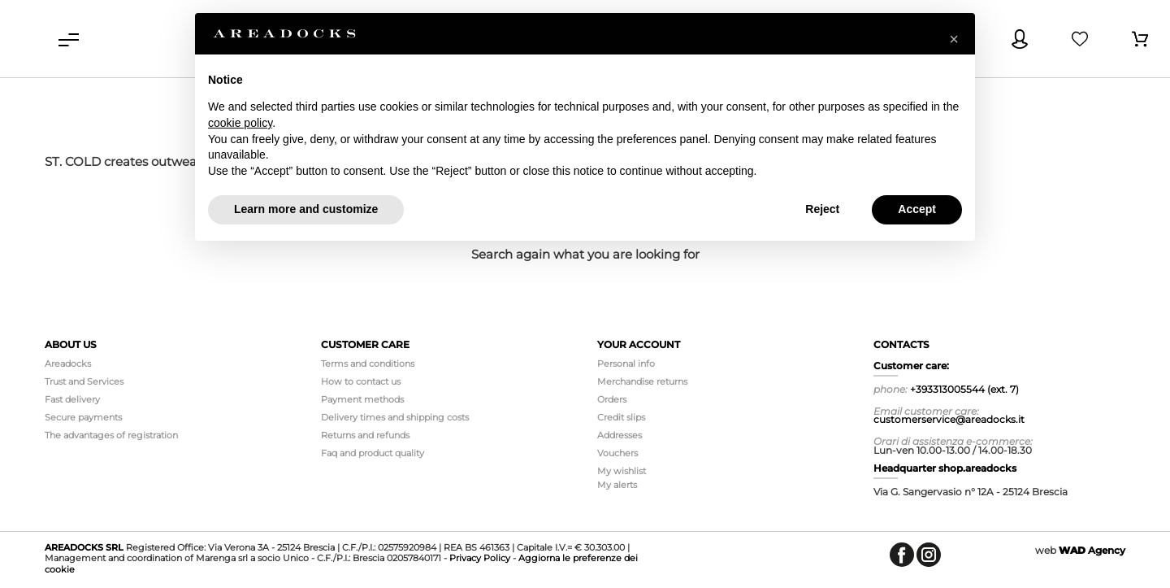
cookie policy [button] (240, 122)
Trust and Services (84, 381)
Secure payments (83, 417)
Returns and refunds (365, 435)
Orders (611, 399)
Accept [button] (917, 209)
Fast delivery (72, 399)
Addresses (619, 435)
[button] (954, 39)
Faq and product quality (372, 453)
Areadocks (68, 363)
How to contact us (361, 381)
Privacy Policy (479, 558)
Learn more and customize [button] (306, 209)
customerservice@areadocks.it (949, 419)
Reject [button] (822, 209)
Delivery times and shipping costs (395, 417)
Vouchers (617, 453)
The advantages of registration (111, 435)
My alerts (617, 484)
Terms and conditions (367, 363)
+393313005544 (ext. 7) (964, 389)
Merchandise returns (642, 381)
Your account (638, 344)
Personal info (626, 363)
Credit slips (621, 417)
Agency (1092, 550)
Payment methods (362, 399)
